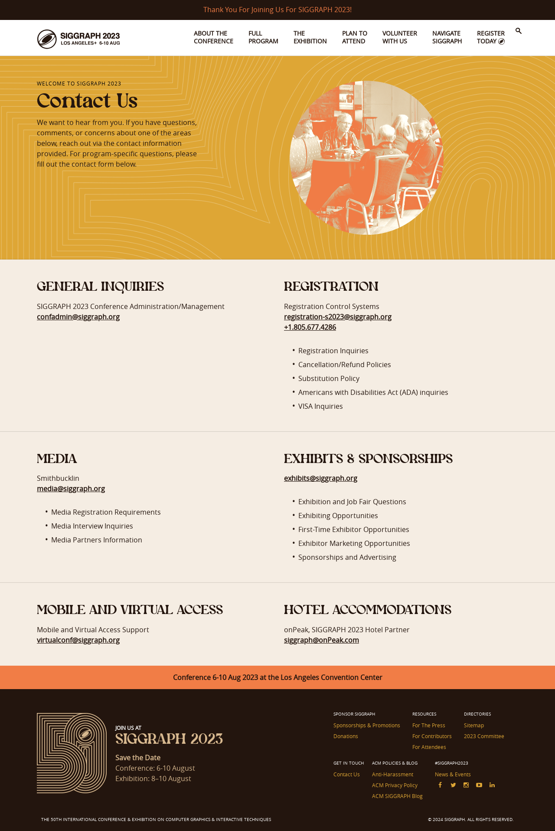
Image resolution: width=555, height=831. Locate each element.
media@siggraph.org (71, 488)
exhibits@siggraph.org (320, 478)
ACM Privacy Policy (395, 785)
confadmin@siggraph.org (78, 317)
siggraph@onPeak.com (321, 640)
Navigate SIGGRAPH (447, 37)
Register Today (491, 37)
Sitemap (474, 725)
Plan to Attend (354, 37)
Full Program (263, 37)
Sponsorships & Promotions (366, 725)
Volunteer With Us (399, 37)
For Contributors (432, 735)
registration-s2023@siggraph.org (338, 317)
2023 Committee (484, 735)
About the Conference (213, 37)
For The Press (428, 725)
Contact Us (346, 774)
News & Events (453, 774)
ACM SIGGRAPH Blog (397, 795)
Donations (345, 735)
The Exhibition (310, 37)
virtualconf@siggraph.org (78, 640)
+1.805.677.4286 (310, 327)
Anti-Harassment (392, 774)
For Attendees (429, 746)
